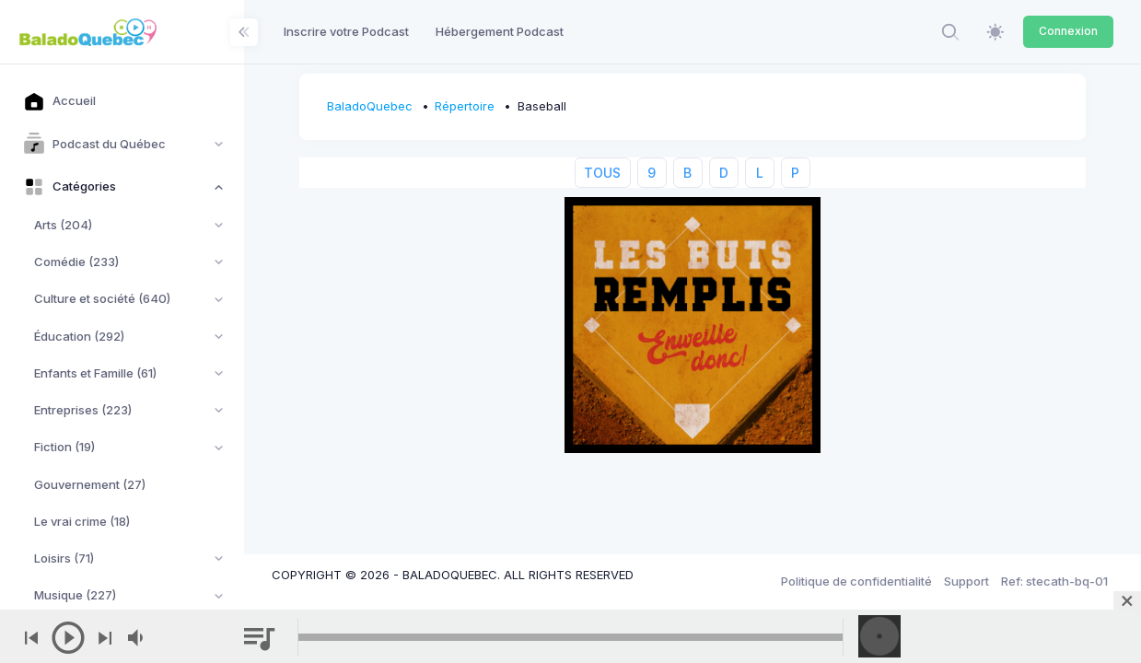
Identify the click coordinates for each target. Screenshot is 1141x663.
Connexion (1068, 31)
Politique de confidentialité (856, 581)
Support (966, 581)
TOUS (603, 172)
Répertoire (465, 106)
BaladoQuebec (370, 106)
